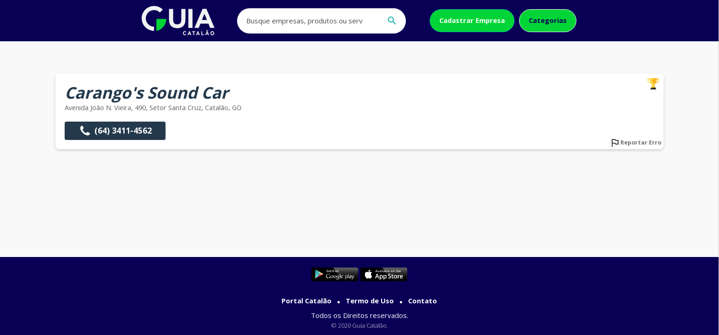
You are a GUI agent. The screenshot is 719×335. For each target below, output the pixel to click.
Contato (422, 300)
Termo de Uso (370, 300)
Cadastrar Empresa (472, 20)
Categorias (548, 20)
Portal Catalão (307, 300)
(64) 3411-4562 (115, 131)
